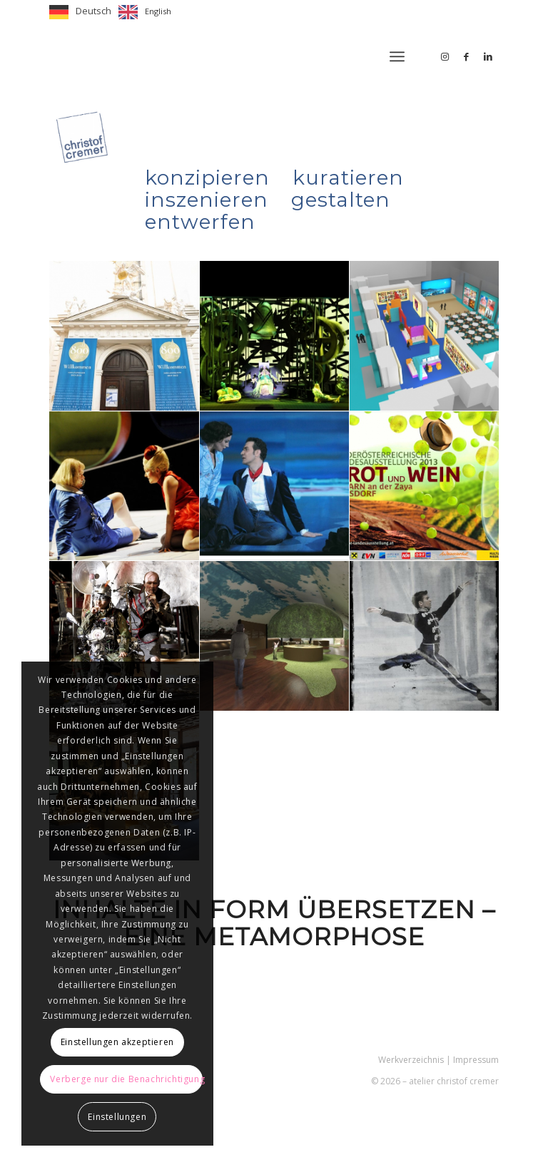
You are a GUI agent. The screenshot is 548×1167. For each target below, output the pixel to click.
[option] (144, 12)
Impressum (476, 1060)
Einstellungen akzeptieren (117, 1042)
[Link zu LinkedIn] (488, 56)
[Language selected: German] (113, 12)
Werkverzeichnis (411, 1060)
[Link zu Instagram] (445, 56)
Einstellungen (117, 1117)
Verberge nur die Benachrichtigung (126, 1079)
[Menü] (397, 56)
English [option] (158, 11)
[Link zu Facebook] (466, 56)
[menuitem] (397, 56)
